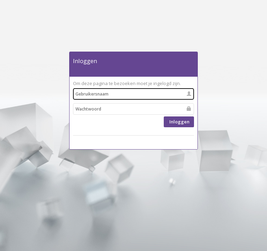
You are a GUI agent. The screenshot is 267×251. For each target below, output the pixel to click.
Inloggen (178, 122)
